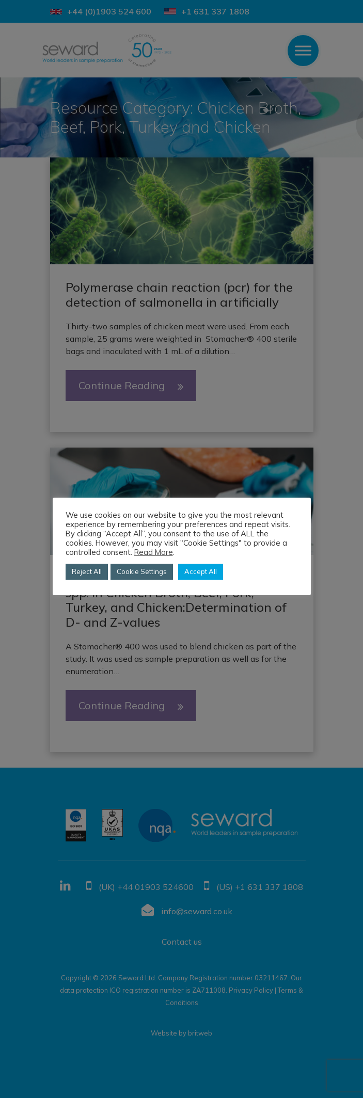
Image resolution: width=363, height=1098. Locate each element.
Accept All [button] (200, 571)
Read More (153, 552)
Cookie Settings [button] (142, 571)
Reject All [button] (87, 571)
